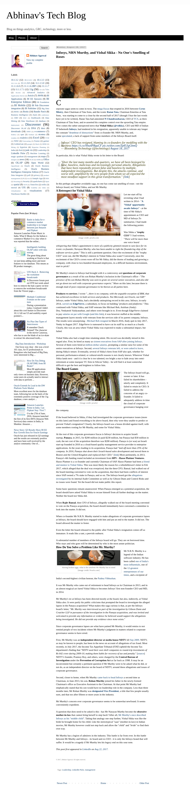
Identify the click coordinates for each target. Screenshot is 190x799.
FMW (16, 141)
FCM (47, 138)
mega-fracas (103, 108)
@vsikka (118, 125)
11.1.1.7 (45, 86)
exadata (13, 138)
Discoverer (33, 124)
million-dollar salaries (96, 344)
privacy (37, 175)
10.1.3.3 (40, 80)
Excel (36, 137)
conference (45, 115)
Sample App (37, 178)
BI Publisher (30, 108)
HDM (44, 144)
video (44, 188)
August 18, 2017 (120, 148)
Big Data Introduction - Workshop (31, 344)
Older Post (144, 783)
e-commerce (40, 131)
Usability (34, 188)
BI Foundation (43, 102)
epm (22, 134)
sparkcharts (37, 181)
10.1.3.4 (14, 83)
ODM (38, 160)
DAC (25, 118)
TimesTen (34, 185)
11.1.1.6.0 (15, 86)
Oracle (27, 166)
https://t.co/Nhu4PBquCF (87, 145)
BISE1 (16, 112)
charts (34, 115)
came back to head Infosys (110, 677)
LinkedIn (86, 749)
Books (26, 111)
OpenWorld (15, 166)
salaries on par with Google (76, 314)
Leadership (66, 770)
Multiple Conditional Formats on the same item (36, 299)
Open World (37, 163)
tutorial (14, 188)
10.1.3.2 (14, 80)
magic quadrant (17, 156)
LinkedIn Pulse (78, 770)
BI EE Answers (34, 99)
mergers (14, 160)
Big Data (45, 108)
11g (31, 89)
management (90, 770)
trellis (44, 185)
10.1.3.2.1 (28, 80)
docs (43, 128)
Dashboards (36, 118)
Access (18, 92)
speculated (67, 136)
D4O (16, 118)
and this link (97, 314)
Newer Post (62, 783)
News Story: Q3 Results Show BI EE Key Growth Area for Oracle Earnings (31, 431)
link (126, 176)
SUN (25, 185)
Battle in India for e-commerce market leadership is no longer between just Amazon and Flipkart (37, 225)
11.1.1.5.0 (39, 83)
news (22, 159)
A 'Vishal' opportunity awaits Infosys (134, 204)
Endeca (13, 134)
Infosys (73, 129)
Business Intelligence (19, 115)
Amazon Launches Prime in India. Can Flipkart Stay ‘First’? (36, 408)
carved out (73, 303)
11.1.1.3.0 (25, 83)
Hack (37, 144)
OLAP (19, 162)
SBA (47, 178)
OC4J (31, 160)
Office (46, 159)
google (29, 144)
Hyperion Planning (39, 147)
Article (31, 95)
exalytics (24, 138)
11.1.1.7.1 (20, 89)
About (33, 38)
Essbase (31, 134)
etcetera (41, 134)
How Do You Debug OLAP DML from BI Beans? (36, 363)
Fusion (37, 141)
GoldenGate (19, 144)
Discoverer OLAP (18, 128)
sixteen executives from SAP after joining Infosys (118, 341)
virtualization (16, 191)
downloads (16, 131)
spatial (17, 184)
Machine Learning (38, 153)
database (42, 121)
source (141, 653)
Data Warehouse (28, 121)
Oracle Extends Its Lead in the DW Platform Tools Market (29, 387)
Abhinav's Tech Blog (46, 15)
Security (26, 181)
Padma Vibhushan (106, 578)
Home (103, 783)
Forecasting (26, 141)
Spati (47, 181)
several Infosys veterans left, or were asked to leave (118, 348)
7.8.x (47, 89)
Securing (17, 181)
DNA (33, 128)
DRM (28, 131)
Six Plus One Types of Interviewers (37, 322)
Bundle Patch (40, 111)
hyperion (23, 147)
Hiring (13, 147)
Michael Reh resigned (97, 320)
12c (40, 89)
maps (43, 156)
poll (28, 175)
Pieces (21, 38)
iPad (20, 150)
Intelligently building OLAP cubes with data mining (37, 250)
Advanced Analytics (36, 92)
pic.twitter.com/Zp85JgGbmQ (119, 145)
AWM (40, 95)
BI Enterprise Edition (30, 100)
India (13, 150)
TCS (136, 118)
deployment (15, 125)
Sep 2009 (134, 639)
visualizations (36, 191)
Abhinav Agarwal (38, 56)
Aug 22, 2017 (101, 749)
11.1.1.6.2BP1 (30, 86)
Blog (11, 38)
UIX (24, 187)
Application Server (18, 96)
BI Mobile (19, 105)
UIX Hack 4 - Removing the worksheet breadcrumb (38, 275)
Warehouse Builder (18, 194)
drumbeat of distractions (81, 132)
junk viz (29, 150)
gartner (46, 141)
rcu (28, 178)
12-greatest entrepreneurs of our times (133, 571)
